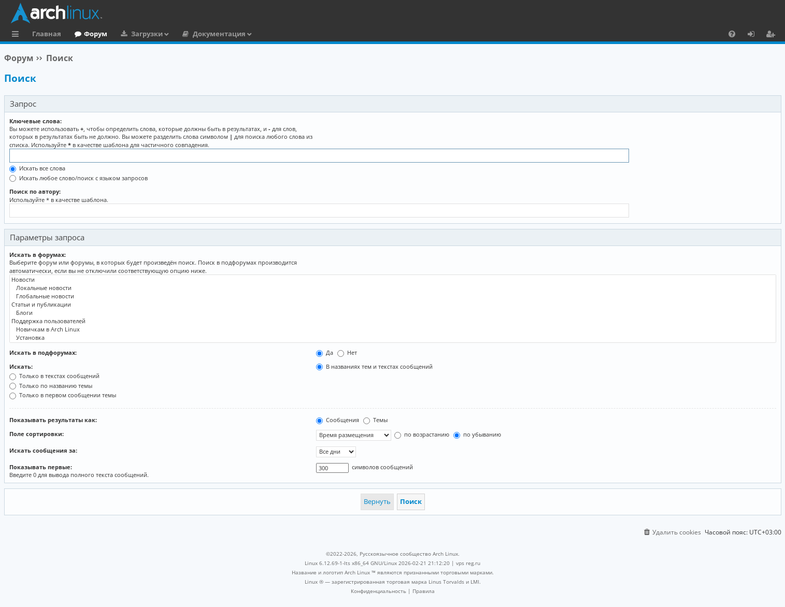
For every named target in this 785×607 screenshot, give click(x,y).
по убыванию (477, 434)
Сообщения (337, 420)
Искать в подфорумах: (43, 352)
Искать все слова (37, 168)
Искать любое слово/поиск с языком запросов (78, 178)
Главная (46, 33)
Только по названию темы (50, 385)
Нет (347, 352)
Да (324, 352)
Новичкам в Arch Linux (392, 329)
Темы (375, 420)
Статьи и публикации (392, 304)
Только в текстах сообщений (54, 376)
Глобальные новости (392, 296)
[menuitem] (732, 33)
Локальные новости (392, 288)
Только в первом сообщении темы (62, 395)
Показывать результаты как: (53, 420)
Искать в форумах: (37, 254)
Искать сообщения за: (43, 450)
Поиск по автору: (35, 191)
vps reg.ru (468, 563)
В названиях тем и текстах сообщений (374, 366)
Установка (392, 338)
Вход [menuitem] (754, 35)
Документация (219, 33)
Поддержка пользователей (392, 321)
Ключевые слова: (35, 121)
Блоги (392, 313)
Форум (95, 33)
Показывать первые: (40, 467)
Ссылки (17, 35)
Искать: (21, 366)
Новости (392, 280)
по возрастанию (421, 434)
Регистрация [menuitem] (772, 35)
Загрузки (147, 33)
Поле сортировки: (36, 434)
